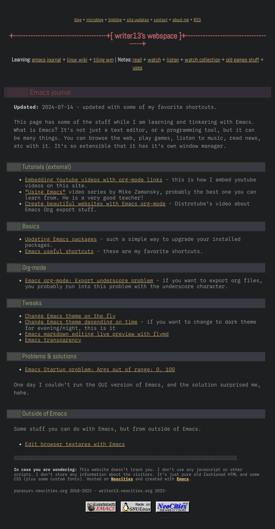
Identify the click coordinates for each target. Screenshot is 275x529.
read (137, 59)
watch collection (202, 59)
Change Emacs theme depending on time (81, 322)
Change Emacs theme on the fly (70, 316)
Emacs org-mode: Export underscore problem (89, 280)
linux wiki (77, 59)
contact (161, 20)
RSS (197, 20)
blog (78, 20)
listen (173, 59)
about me (181, 20)
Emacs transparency (53, 340)
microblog (94, 20)
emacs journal (46, 59)
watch (154, 59)
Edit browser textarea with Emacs (75, 444)
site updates (138, 20)
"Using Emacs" (45, 192)
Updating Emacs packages (61, 239)
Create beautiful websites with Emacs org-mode (95, 203)
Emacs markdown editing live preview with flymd (97, 334)
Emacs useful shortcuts (59, 251)
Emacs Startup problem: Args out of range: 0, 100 (100, 369)
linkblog (115, 20)
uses (137, 67)
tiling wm (103, 59)
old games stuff (242, 59)
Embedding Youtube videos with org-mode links (93, 179)
